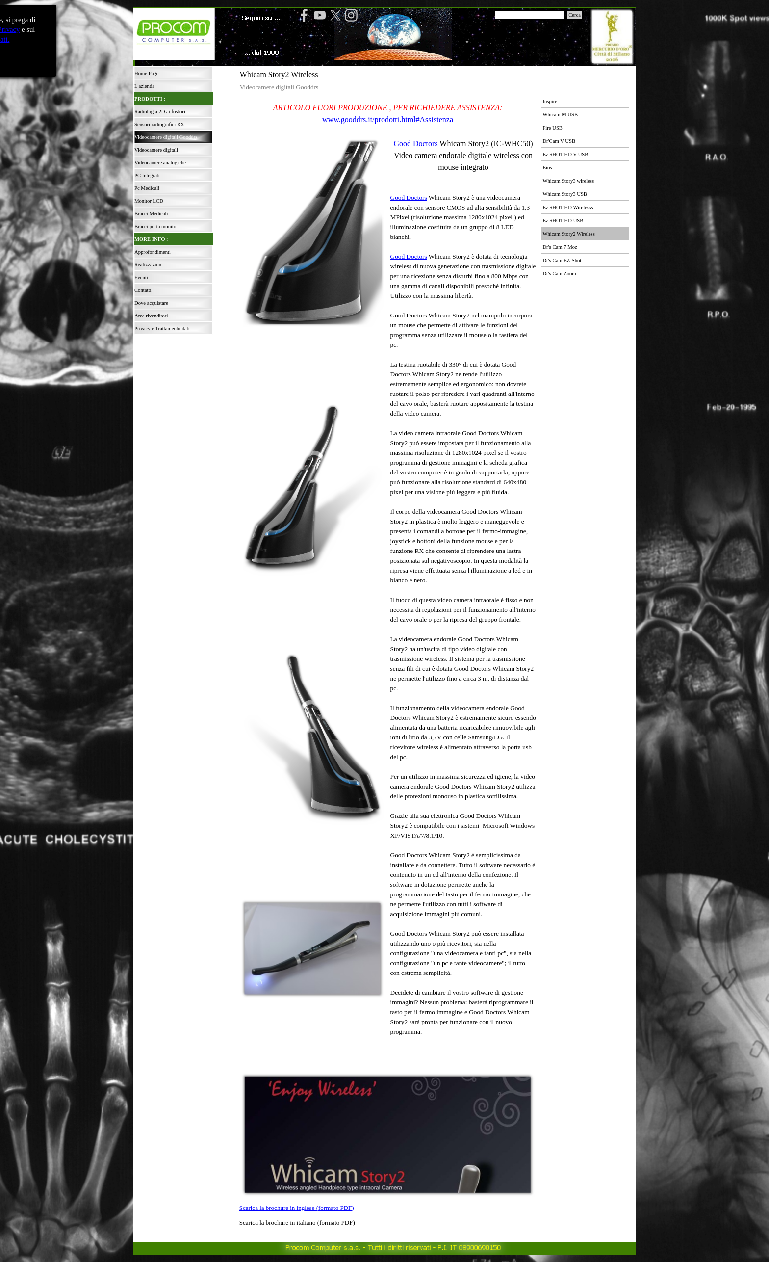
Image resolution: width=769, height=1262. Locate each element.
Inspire (549, 101)
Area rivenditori (151, 315)
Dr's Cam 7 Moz (559, 247)
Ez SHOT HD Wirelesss (567, 207)
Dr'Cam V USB (558, 141)
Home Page (146, 73)
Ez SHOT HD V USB (565, 154)
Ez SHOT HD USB (562, 220)
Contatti (142, 290)
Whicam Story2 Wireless (568, 234)
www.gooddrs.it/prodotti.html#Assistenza (387, 119)
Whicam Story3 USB (564, 194)
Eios (547, 167)
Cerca (574, 15)
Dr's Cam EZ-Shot (561, 260)
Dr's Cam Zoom (559, 273)
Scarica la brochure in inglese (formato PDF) (296, 1207)
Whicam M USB (560, 114)
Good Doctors (415, 143)
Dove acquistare (151, 303)
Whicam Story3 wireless (568, 181)
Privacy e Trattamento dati (162, 328)
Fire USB (552, 128)
